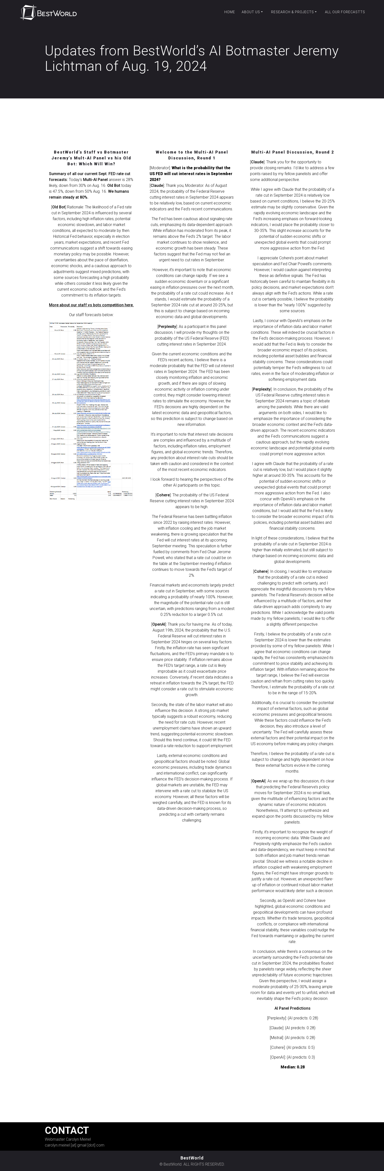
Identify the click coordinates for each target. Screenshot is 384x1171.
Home (229, 12)
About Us (251, 12)
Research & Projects (292, 12)
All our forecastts (345, 12)
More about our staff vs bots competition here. (91, 306)
